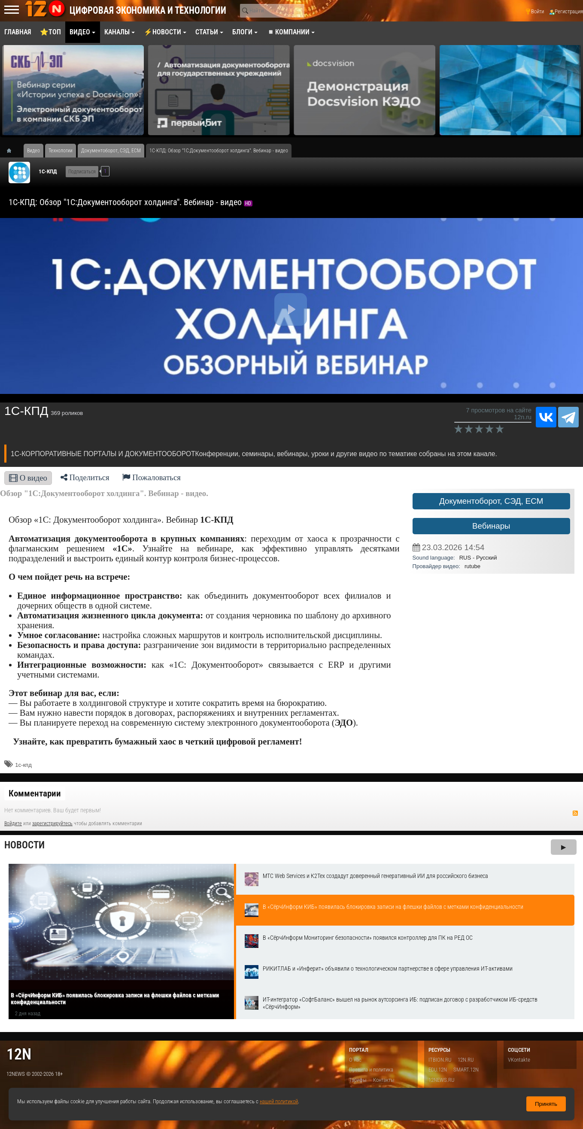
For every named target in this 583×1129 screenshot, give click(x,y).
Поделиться (85, 477)
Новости (24, 845)
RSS (575, 813)
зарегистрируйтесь (52, 823)
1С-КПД (48, 171)
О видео (28, 477)
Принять (546, 1104)
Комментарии (35, 793)
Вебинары (491, 525)
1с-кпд (23, 765)
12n (18, 1054)
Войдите (13, 823)
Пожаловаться (151, 477)
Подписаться (82, 172)
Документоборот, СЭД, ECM (491, 500)
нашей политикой (279, 1101)
